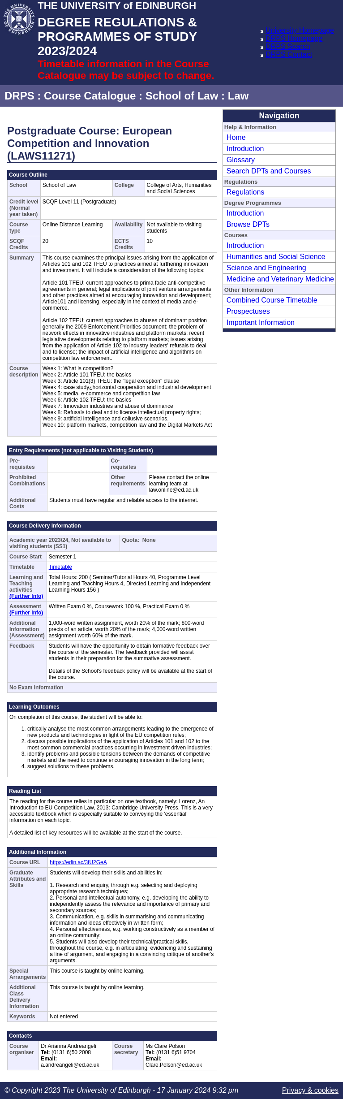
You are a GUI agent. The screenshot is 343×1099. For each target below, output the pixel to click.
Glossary (241, 160)
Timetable (60, 567)
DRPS (19, 96)
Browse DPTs (248, 224)
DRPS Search (288, 46)
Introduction (245, 148)
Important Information (261, 322)
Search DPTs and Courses (269, 171)
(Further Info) (26, 596)
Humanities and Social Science (276, 256)
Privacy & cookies (310, 1090)
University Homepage (300, 30)
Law (238, 96)
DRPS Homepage (294, 38)
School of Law (182, 96)
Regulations (246, 192)
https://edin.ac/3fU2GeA (78, 862)
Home (236, 137)
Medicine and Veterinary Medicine (280, 279)
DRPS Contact (289, 54)
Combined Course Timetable (272, 300)
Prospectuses (248, 311)
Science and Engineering (266, 268)
